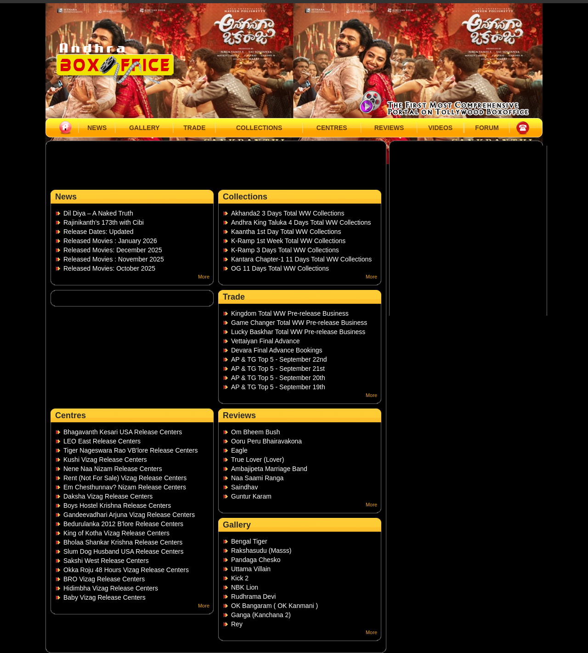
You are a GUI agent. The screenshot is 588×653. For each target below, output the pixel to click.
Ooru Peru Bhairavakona (266, 441)
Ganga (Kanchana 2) (261, 615)
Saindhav (244, 487)
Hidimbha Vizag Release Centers (110, 588)
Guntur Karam (251, 496)
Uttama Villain (251, 569)
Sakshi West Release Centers (106, 560)
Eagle (239, 450)
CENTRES (332, 127)
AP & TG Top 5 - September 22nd (279, 359)
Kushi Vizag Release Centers (105, 459)
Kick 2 (240, 578)
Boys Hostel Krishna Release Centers (117, 505)
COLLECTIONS (259, 127)
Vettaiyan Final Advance (265, 341)
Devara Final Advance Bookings (276, 350)
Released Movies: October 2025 (109, 268)
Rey (237, 624)
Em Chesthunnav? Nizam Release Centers (124, 487)
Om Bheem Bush (255, 432)
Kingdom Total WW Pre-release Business (290, 313)
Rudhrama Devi (253, 596)
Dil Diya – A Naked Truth (98, 213)
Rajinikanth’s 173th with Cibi (103, 222)
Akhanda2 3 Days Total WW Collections (287, 213)
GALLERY (144, 127)
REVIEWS (389, 127)
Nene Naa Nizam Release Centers (112, 468)
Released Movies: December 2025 (112, 250)
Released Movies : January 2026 (110, 240)
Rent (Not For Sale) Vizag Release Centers (125, 478)
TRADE (194, 127)
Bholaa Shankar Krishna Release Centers (122, 542)
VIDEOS (440, 127)
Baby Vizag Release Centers (104, 597)
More (203, 276)
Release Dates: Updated (98, 231)
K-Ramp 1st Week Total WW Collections (288, 240)
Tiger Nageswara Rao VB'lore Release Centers (130, 450)
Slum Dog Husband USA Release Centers (123, 551)
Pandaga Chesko (255, 559)
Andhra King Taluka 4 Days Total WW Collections (301, 222)
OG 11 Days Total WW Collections (280, 268)
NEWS (97, 127)
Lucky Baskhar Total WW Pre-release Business (298, 331)
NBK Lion (244, 587)
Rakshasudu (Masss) (261, 550)
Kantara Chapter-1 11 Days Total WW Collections (301, 259)
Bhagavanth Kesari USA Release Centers (122, 432)
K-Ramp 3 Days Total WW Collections (285, 250)
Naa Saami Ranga (257, 478)
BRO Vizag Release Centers (104, 579)
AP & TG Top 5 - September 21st (278, 368)
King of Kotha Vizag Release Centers (116, 533)
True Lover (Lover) (257, 459)
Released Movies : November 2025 (113, 259)
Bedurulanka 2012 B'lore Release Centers (123, 524)
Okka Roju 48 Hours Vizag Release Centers (126, 570)
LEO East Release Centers (102, 441)
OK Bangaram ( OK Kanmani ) (274, 605)
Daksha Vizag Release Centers (108, 496)
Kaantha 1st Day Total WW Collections (286, 231)
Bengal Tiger (249, 541)
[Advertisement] (214, 167)
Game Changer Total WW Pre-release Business (299, 322)
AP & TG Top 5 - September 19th (278, 387)
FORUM (486, 127)
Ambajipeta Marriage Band (269, 468)
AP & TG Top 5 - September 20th (278, 377)
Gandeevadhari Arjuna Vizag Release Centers (129, 514)
